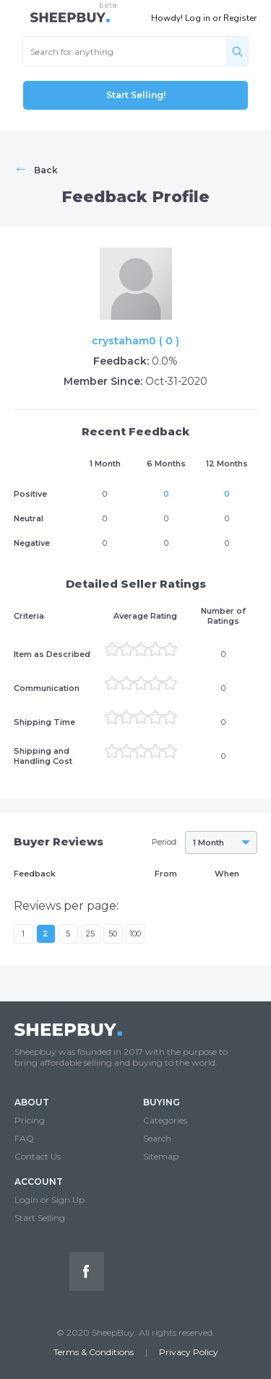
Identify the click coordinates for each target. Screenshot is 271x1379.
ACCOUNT (38, 1181)
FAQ (24, 1138)
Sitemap (160, 1156)
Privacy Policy (188, 1352)
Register (240, 18)
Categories (165, 1120)
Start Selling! (135, 95)
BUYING (161, 1102)
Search (157, 1138)
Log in (197, 18)
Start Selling (39, 1217)
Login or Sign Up (49, 1199)
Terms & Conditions (93, 1352)
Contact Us (37, 1156)
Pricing (29, 1120)
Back (36, 168)
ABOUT (31, 1102)
